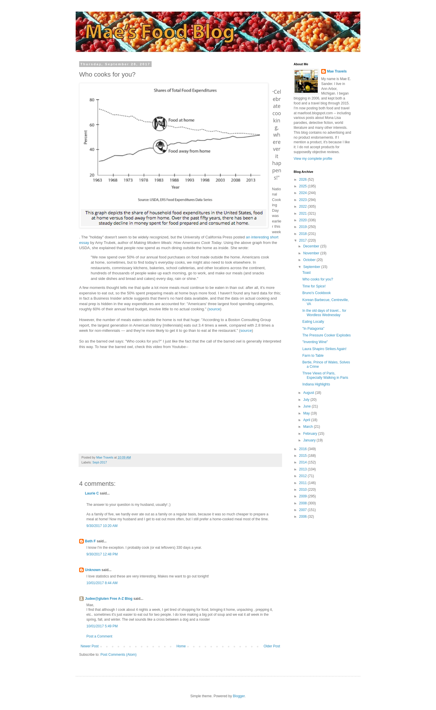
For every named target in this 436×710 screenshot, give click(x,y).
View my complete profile (313, 159)
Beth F (90, 541)
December (311, 246)
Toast (306, 273)
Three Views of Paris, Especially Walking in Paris (325, 375)
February (310, 434)
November (311, 253)
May (307, 413)
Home (181, 646)
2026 (303, 180)
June (307, 406)
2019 (303, 227)
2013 (303, 469)
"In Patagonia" (313, 329)
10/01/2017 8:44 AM (101, 583)
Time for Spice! (314, 286)
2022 (303, 206)
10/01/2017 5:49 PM (102, 626)
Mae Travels (337, 71)
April (307, 420)
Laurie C (92, 493)
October (310, 260)
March (308, 427)
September (312, 267)
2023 (303, 200)
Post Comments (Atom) (118, 655)
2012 (303, 476)
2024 (303, 193)
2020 (303, 220)
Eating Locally (313, 322)
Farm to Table (313, 356)
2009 (303, 496)
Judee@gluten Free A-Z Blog (108, 599)
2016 (303, 449)
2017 (303, 240)
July (306, 400)
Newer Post (90, 646)
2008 (303, 503)
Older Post (272, 646)
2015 (303, 456)
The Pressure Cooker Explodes (326, 335)
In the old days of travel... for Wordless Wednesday (324, 313)
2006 (303, 517)
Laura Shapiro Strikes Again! (324, 349)
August (309, 393)
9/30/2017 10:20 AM (101, 526)
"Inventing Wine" (315, 342)
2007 (303, 510)
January (310, 440)
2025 (303, 186)
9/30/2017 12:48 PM (102, 554)
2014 (303, 462)
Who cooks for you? (317, 279)
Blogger (239, 696)
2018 (303, 234)
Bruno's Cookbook (316, 293)
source (214, 309)
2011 (303, 483)
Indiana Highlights (316, 384)
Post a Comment (99, 636)
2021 (303, 213)
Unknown (93, 570)
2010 (303, 490)
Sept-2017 (99, 462)
